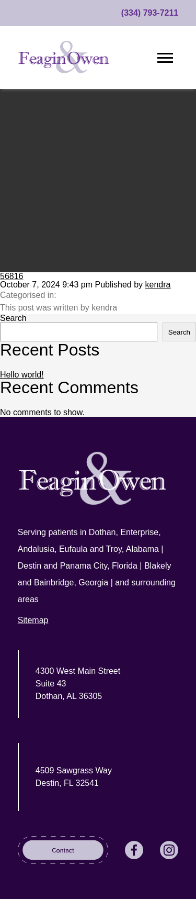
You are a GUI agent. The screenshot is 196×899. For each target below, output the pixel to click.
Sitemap (33, 620)
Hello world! (22, 374)
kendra (158, 284)
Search (13, 318)
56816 (12, 276)
